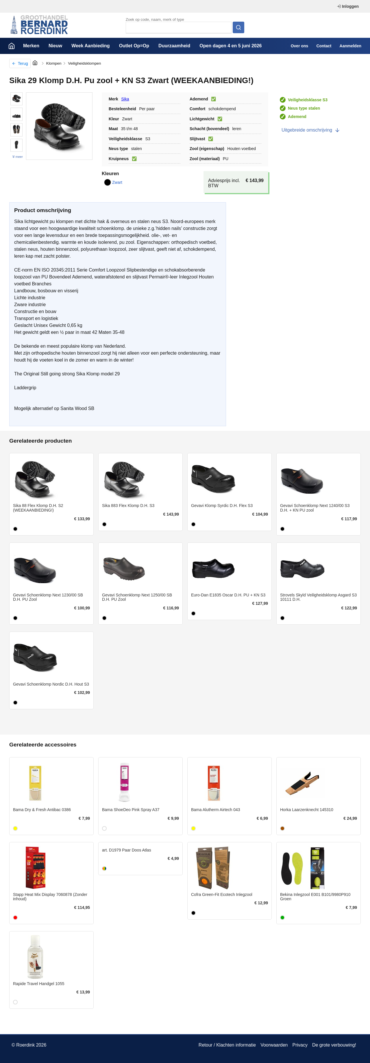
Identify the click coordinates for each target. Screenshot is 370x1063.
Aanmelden (350, 46)
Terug (20, 63)
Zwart (113, 182)
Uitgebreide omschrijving (311, 130)
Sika (125, 99)
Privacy (299, 1045)
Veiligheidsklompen (84, 63)
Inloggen (348, 6)
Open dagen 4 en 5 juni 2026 (230, 45)
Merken (31, 45)
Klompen (54, 63)
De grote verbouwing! (334, 1045)
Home (11, 46)
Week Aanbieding (90, 45)
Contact (323, 46)
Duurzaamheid (174, 45)
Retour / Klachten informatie (227, 1045)
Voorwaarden (274, 1045)
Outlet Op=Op (134, 45)
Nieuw (55, 45)
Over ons (299, 46)
